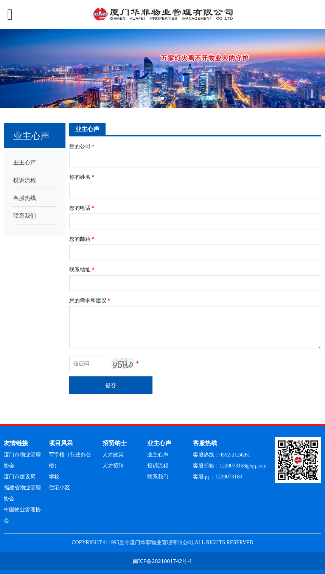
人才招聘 (113, 466)
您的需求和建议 (90, 300)
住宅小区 (59, 487)
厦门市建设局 (20, 477)
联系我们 (24, 215)
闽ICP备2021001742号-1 (162, 561)
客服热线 (24, 197)
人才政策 (113, 455)
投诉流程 (24, 180)
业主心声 (24, 162)
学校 (54, 477)
